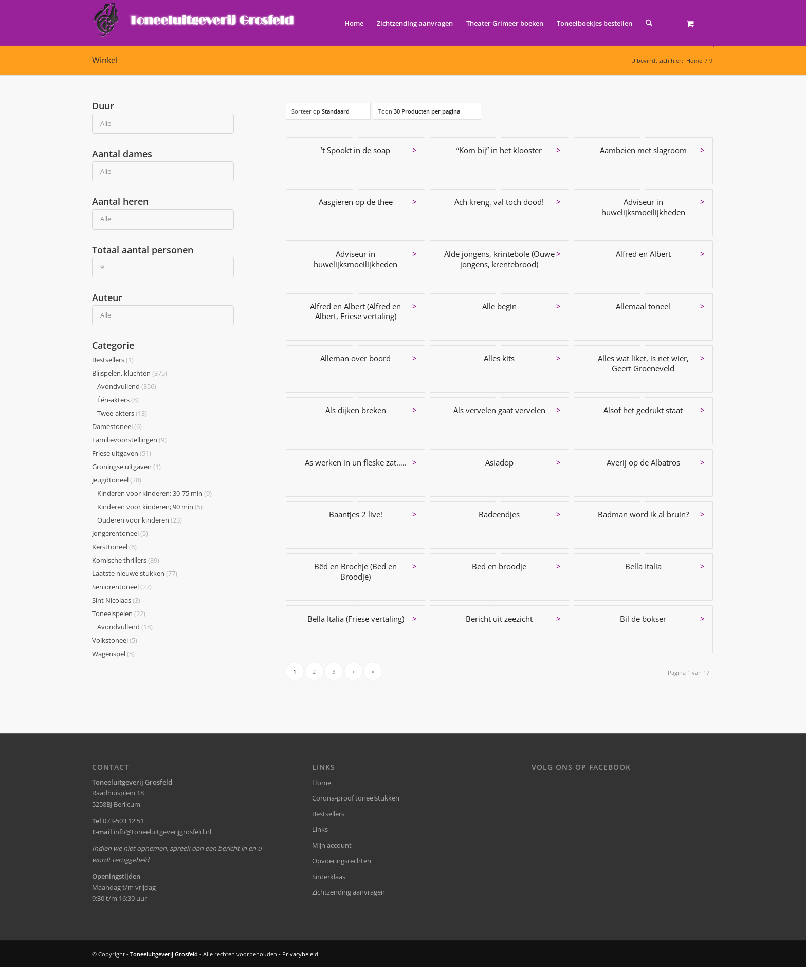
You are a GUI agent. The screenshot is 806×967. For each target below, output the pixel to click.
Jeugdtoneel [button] (116, 480)
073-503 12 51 (123, 820)
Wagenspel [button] (113, 653)
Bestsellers (328, 814)
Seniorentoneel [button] (122, 586)
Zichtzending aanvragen (348, 892)
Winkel (105, 60)
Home (321, 782)
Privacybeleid (300, 954)
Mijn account (332, 845)
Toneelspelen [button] (118, 613)
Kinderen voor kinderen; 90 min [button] (150, 506)
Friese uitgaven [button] (121, 453)
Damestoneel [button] (117, 426)
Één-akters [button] (118, 399)
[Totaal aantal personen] (163, 267)
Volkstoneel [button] (114, 640)
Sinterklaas (328, 876)
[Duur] (163, 124)
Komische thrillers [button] (125, 560)
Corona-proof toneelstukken (355, 798)
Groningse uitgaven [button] (126, 466)
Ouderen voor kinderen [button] (139, 520)
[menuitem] (354, 23)
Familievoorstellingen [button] (129, 439)
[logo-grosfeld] (195, 23)
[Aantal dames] (163, 171)
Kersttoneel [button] (114, 546)
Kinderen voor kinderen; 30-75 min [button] (154, 493)
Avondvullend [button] (126, 386)
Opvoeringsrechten (341, 860)
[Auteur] (163, 315)
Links (320, 829)
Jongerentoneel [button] (120, 533)
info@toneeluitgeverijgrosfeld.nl (162, 831)
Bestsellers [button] (113, 359)
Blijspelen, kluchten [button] (129, 373)
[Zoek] (649, 23)
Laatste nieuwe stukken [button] (134, 573)
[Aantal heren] (163, 219)
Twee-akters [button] (122, 413)
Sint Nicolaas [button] (116, 600)
